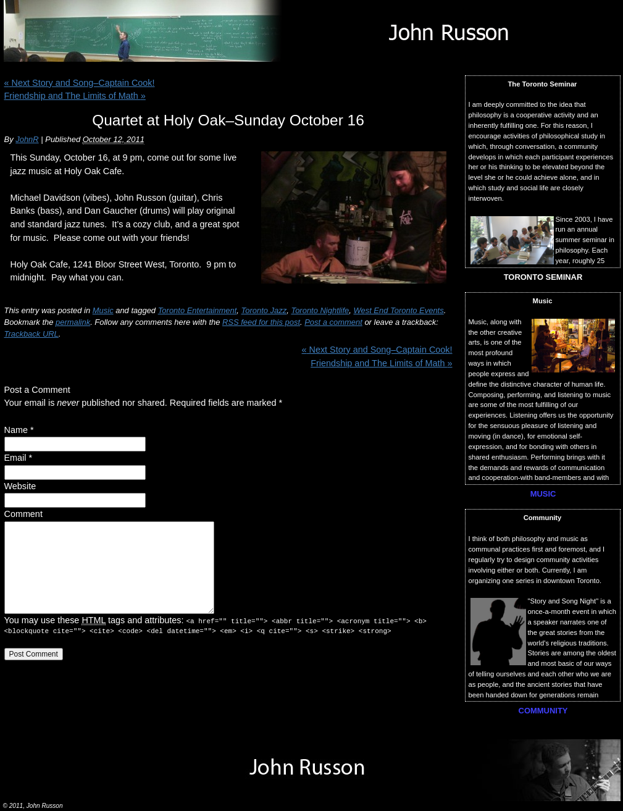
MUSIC (543, 493)
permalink (73, 322)
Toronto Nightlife (320, 310)
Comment (23, 514)
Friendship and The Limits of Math (75, 96)
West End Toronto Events (399, 310)
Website (20, 486)
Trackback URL (31, 333)
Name (16, 430)
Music (103, 310)
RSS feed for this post (261, 322)
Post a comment (333, 322)
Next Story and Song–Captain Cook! (79, 83)
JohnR (26, 139)
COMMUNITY (543, 710)
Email (15, 458)
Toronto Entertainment (197, 310)
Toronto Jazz (264, 310)
